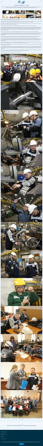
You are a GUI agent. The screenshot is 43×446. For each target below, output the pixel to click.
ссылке (40, 442)
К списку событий (21, 419)
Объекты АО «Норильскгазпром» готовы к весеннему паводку (21, 425)
